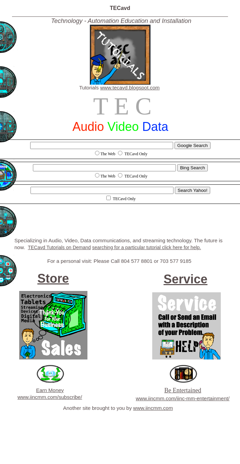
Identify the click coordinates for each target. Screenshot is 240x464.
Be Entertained (182, 390)
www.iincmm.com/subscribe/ (49, 397)
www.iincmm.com (153, 408)
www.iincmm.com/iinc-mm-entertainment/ (182, 398)
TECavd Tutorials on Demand (59, 247)
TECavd (120, 8)
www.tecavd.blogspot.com (129, 87)
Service (185, 279)
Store (53, 278)
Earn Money (50, 390)
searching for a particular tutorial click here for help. (146, 247)
